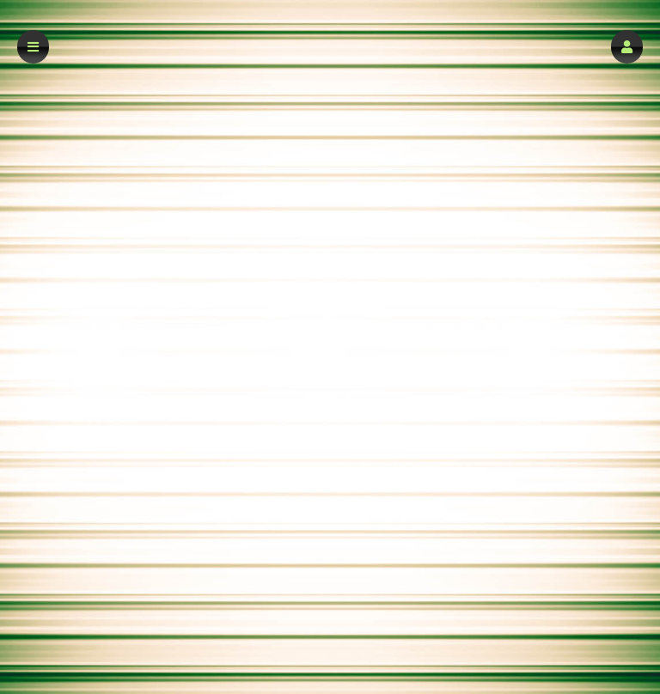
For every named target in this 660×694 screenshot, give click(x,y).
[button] (627, 47)
